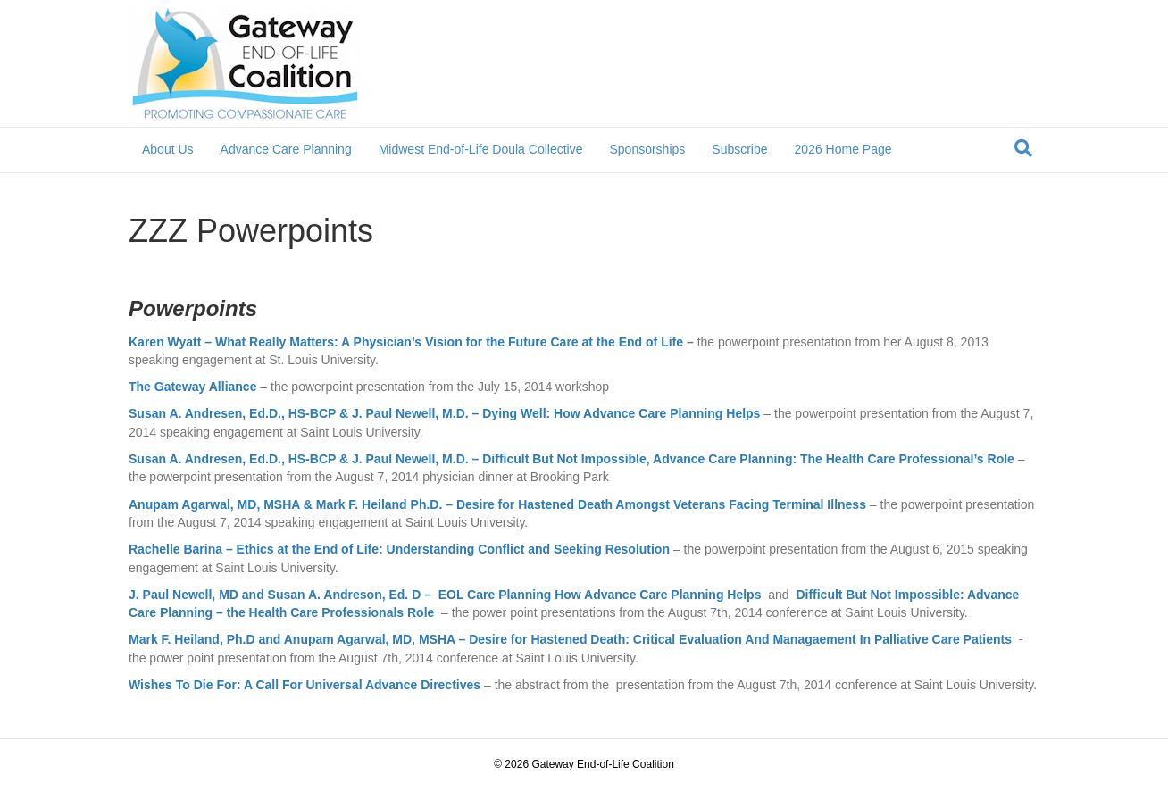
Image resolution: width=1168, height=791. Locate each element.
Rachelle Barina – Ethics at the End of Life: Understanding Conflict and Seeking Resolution (401, 549)
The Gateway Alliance (192, 386)
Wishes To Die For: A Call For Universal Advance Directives (304, 685)
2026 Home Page (843, 149)
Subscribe (739, 149)
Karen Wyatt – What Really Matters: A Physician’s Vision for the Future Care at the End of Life (406, 342)
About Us (168, 149)
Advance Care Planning (286, 149)
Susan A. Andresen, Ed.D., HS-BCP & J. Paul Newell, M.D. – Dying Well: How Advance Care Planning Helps (444, 413)
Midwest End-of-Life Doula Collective (481, 149)
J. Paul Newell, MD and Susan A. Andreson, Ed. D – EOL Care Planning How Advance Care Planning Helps (445, 594)
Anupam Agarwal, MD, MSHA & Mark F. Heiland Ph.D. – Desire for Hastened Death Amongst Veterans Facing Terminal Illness (497, 504)
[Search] (1023, 148)
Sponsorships (647, 149)
